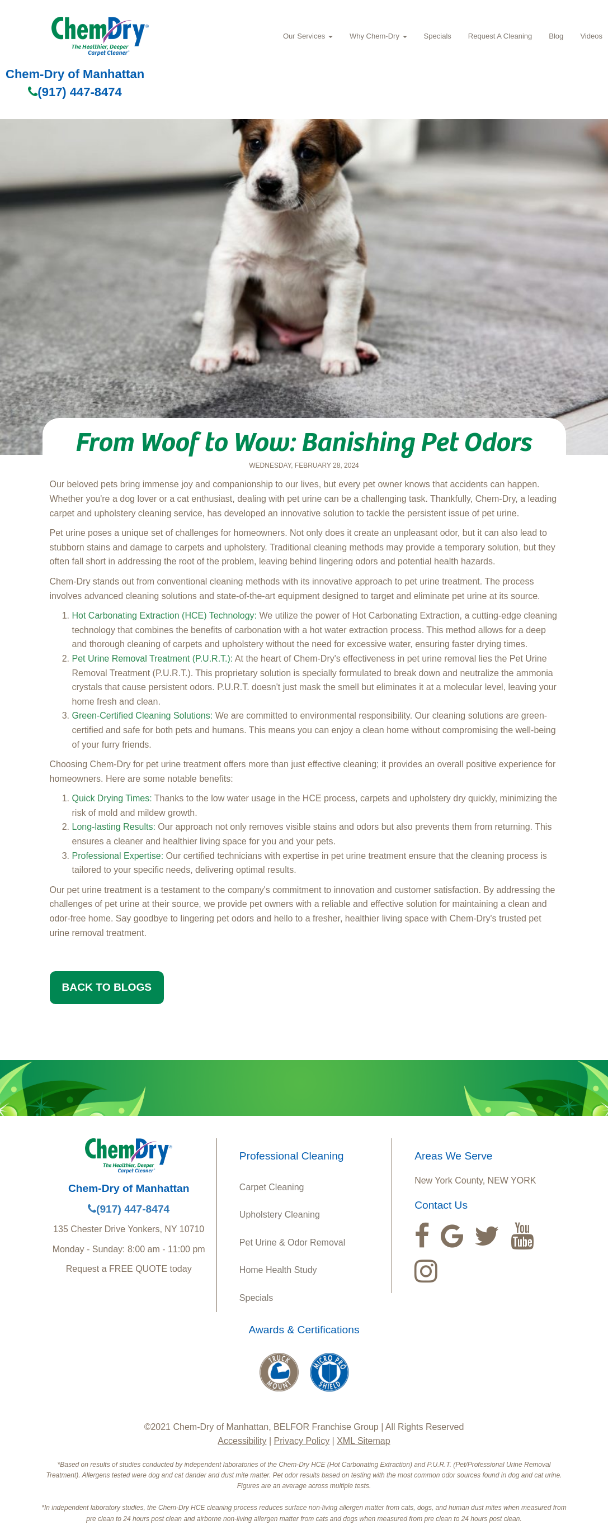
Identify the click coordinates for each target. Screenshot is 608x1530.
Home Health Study (278, 1270)
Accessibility (242, 1441)
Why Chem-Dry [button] (378, 36)
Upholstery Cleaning (279, 1214)
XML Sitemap (363, 1441)
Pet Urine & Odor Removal (292, 1242)
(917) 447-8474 (74, 92)
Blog (556, 36)
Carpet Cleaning (271, 1187)
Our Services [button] (308, 36)
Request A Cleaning (500, 36)
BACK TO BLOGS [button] (107, 987)
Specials (437, 36)
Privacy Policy (302, 1441)
